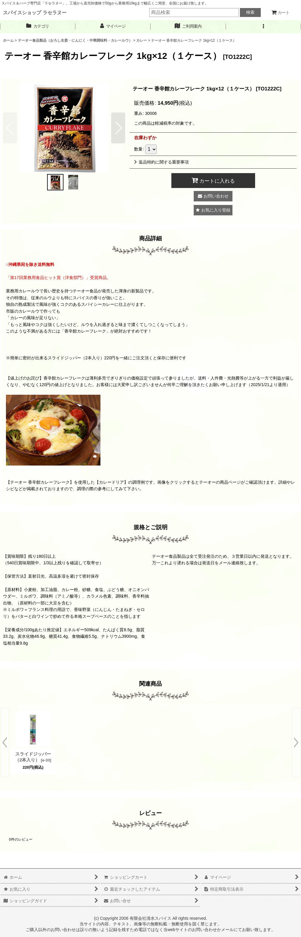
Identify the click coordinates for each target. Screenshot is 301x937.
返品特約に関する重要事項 (161, 162)
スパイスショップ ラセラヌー (34, 12)
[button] (263, 26)
